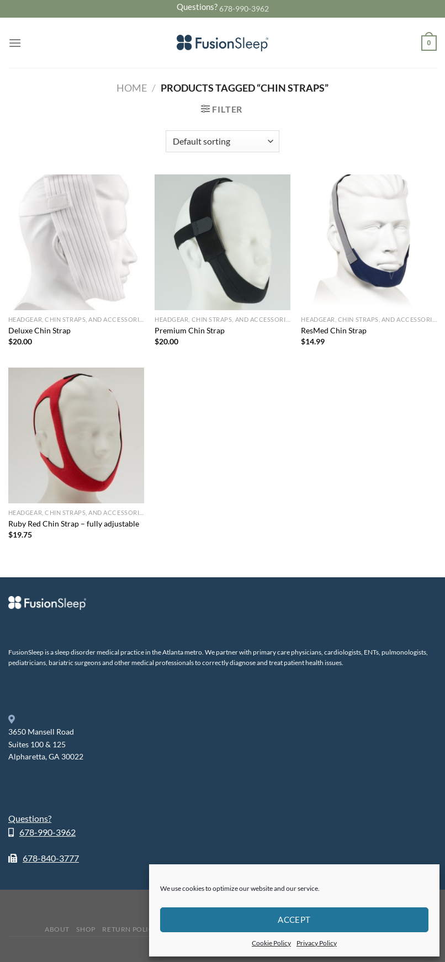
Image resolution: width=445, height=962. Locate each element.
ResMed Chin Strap (334, 330)
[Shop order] (222, 141)
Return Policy (130, 929)
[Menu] (15, 42)
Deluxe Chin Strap (39, 330)
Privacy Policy (316, 943)
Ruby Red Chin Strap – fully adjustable (73, 523)
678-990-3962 (244, 8)
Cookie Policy (271, 943)
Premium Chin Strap (190, 330)
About (57, 929)
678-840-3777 (51, 858)
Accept (294, 919)
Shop (85, 929)
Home (131, 88)
